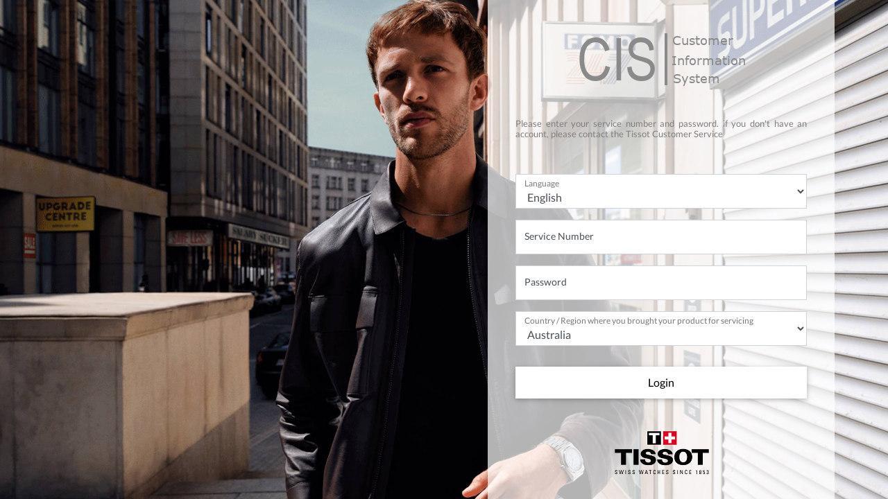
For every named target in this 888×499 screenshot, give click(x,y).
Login (661, 382)
